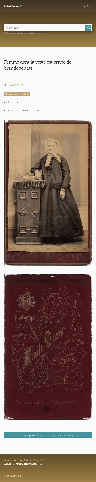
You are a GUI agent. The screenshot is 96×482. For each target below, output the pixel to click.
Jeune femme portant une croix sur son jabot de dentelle (46, 435)
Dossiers (26, 463)
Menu (88, 5)
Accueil (7, 463)
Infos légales (38, 463)
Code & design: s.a (12, 475)
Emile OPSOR (16, 85)
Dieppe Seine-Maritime (17, 94)
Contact (17, 463)
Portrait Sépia (13, 6)
